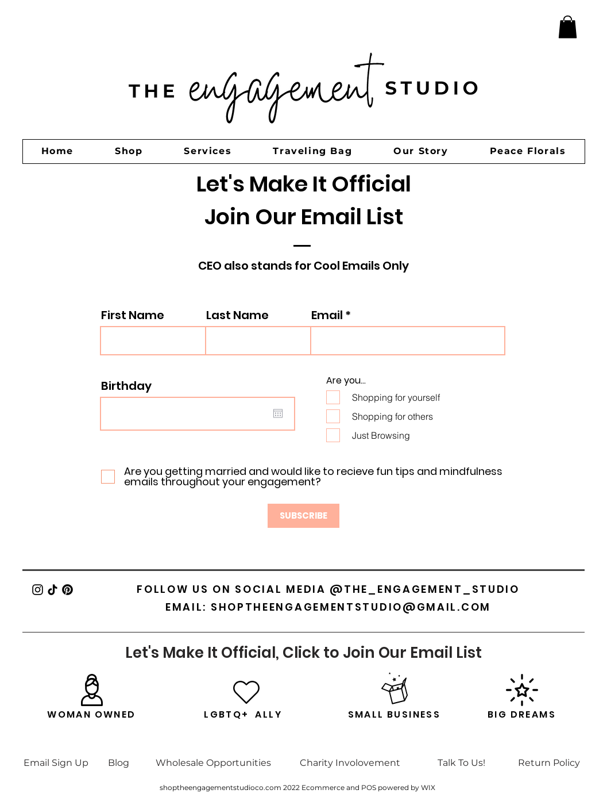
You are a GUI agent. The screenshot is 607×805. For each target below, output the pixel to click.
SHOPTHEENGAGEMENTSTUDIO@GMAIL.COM (351, 607)
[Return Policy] (549, 762)
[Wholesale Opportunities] (213, 762)
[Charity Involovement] (350, 762)
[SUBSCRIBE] (303, 516)
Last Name (237, 315)
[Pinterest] (67, 589)
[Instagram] (37, 589)
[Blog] (119, 762)
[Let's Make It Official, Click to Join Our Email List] (304, 652)
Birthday (126, 386)
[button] (567, 27)
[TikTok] (52, 589)
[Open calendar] (278, 413)
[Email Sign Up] (56, 762)
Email (327, 315)
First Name (132, 315)
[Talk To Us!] (461, 762)
